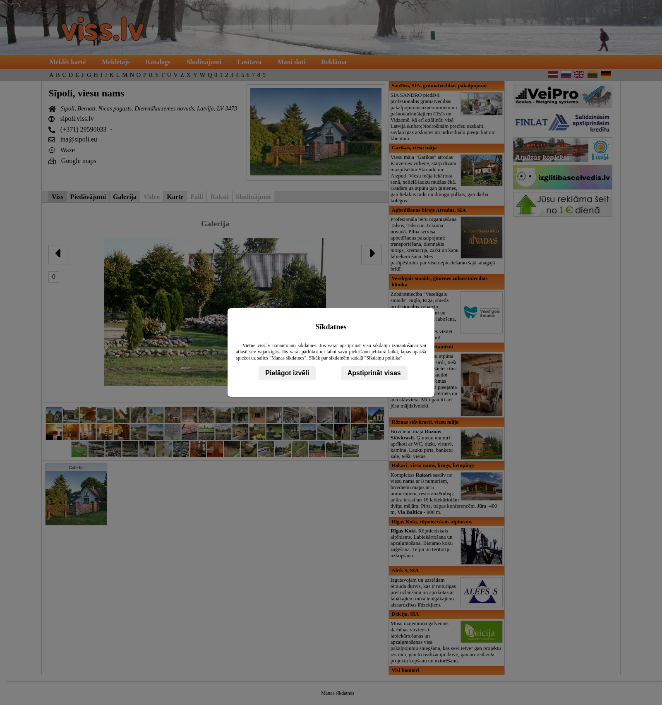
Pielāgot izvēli (287, 372)
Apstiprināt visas (374, 372)
